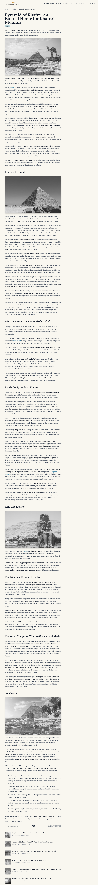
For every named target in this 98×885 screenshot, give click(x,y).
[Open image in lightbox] (33, 56)
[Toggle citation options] (33, 825)
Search (92, 3)
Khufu (12, 88)
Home (6, 9)
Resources (83, 3)
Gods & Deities (62, 3)
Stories (74, 3)
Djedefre (25, 551)
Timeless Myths (14, 826)
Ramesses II (17, 341)
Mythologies (49, 3)
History (7, 26)
